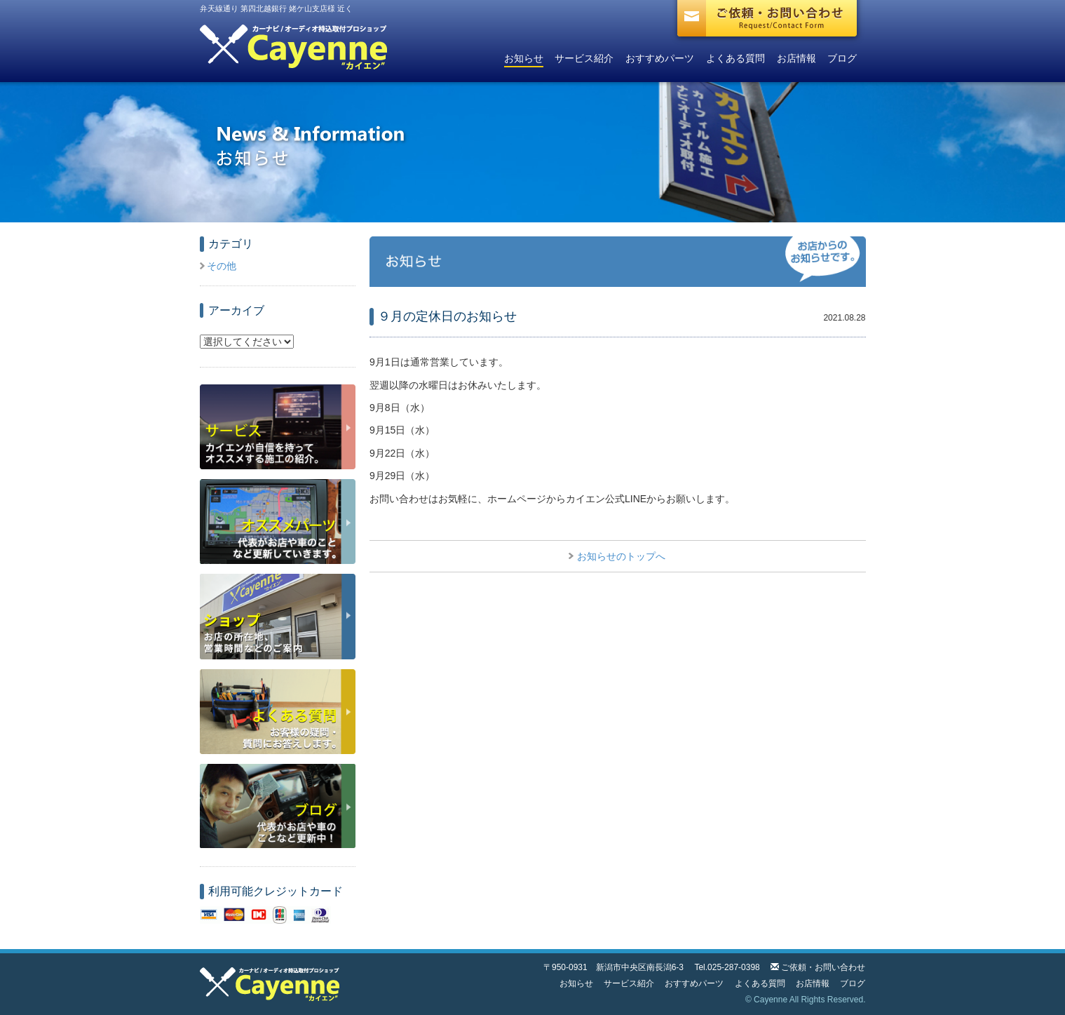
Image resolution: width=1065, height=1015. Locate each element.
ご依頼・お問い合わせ (823, 967)
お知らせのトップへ (621, 556)
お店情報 (796, 58)
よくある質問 (735, 58)
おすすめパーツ (659, 58)
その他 (221, 265)
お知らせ (523, 58)
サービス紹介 (584, 58)
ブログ (842, 58)
